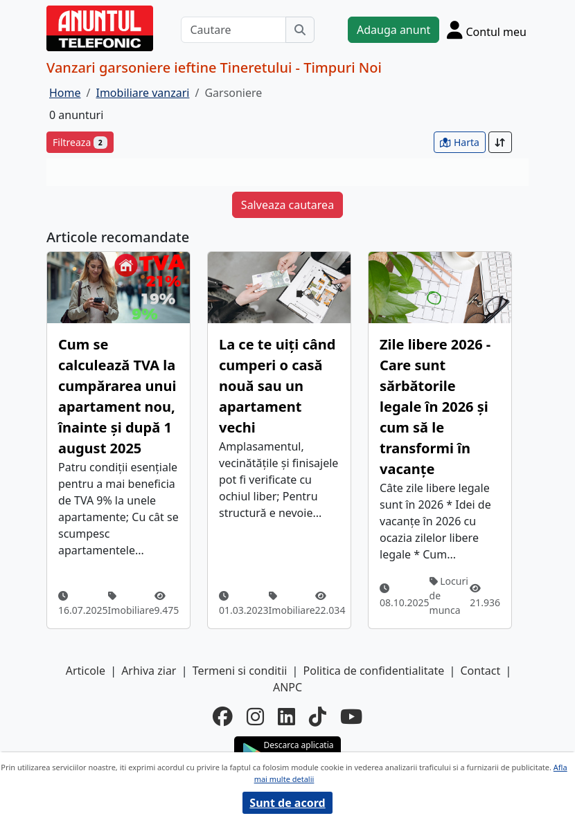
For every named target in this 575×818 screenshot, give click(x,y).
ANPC (287, 687)
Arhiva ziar (148, 670)
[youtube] (351, 716)
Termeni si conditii (240, 670)
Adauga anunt (393, 29)
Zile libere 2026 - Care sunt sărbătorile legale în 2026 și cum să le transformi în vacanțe (435, 406)
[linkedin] (286, 716)
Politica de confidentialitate (374, 670)
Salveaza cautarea (287, 204)
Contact (480, 670)
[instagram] (255, 716)
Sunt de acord (287, 802)
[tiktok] (317, 716)
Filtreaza (80, 142)
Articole (85, 670)
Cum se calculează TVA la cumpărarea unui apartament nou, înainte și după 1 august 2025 (117, 396)
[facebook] (223, 716)
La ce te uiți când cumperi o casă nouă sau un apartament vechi (277, 386)
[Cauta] (300, 30)
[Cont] (487, 30)
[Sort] (500, 142)
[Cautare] (233, 30)
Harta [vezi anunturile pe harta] (459, 142)
